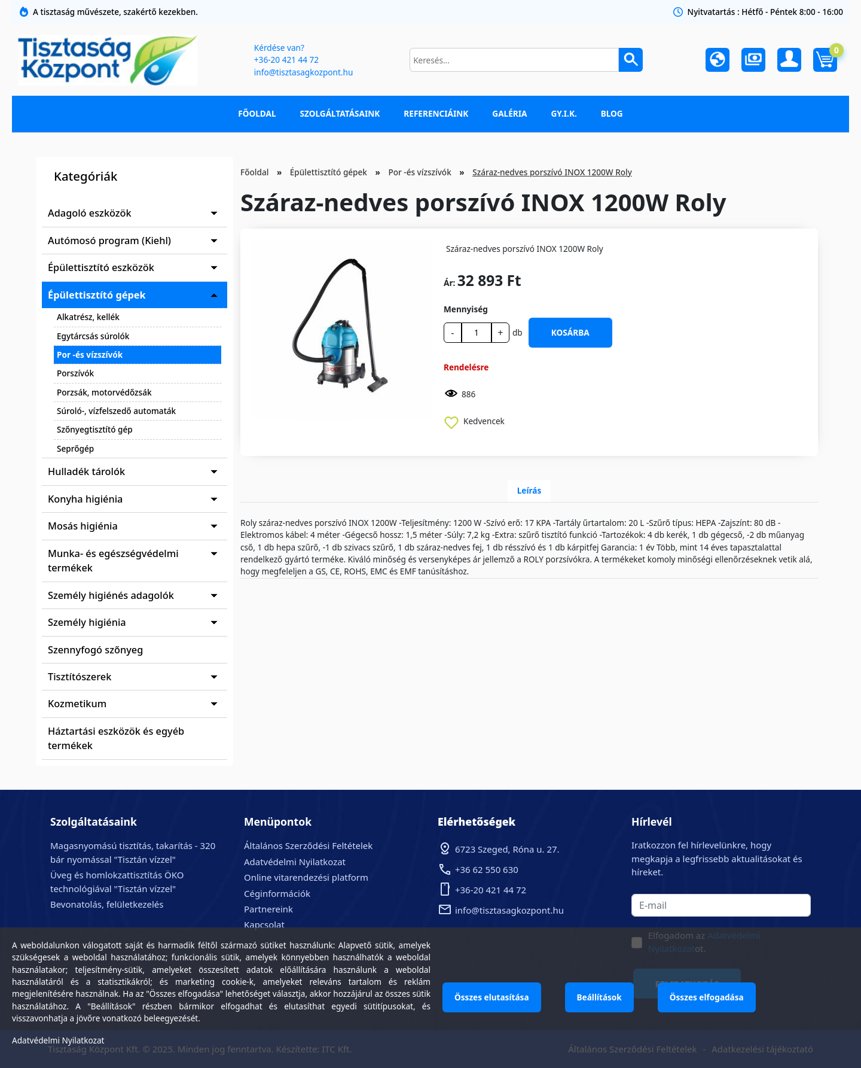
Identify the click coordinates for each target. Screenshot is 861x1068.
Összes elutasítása (491, 997)
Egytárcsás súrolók (93, 336)
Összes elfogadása (707, 997)
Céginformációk (277, 893)
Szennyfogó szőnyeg (95, 649)
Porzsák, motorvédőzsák (104, 392)
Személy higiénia (87, 622)
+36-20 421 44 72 (286, 59)
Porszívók (75, 373)
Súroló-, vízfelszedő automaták (116, 410)
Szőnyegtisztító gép (95, 429)
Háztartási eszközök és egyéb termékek (116, 738)
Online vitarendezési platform (306, 877)
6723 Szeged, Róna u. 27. (507, 849)
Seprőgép (75, 448)
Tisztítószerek (79, 676)
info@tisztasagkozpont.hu (303, 72)
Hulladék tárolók (86, 471)
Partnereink (268, 909)
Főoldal (257, 113)
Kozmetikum (77, 703)
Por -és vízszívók (90, 354)
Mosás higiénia (83, 526)
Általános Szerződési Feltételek (308, 845)
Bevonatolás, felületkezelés (106, 904)
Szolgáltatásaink (340, 113)
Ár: (449, 282)
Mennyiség (466, 309)
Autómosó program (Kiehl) (109, 240)
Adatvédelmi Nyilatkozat (295, 862)
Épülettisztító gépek (97, 295)
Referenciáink (436, 113)
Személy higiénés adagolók (111, 595)
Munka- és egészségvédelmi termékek (113, 560)
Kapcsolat (264, 924)
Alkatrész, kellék (88, 316)
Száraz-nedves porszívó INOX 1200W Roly (552, 172)
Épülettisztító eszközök (101, 267)
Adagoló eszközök (90, 213)
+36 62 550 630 (486, 869)
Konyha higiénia (85, 499)
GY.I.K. (563, 113)
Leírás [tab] (529, 490)
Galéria (509, 113)
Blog (612, 113)
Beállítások (599, 997)
